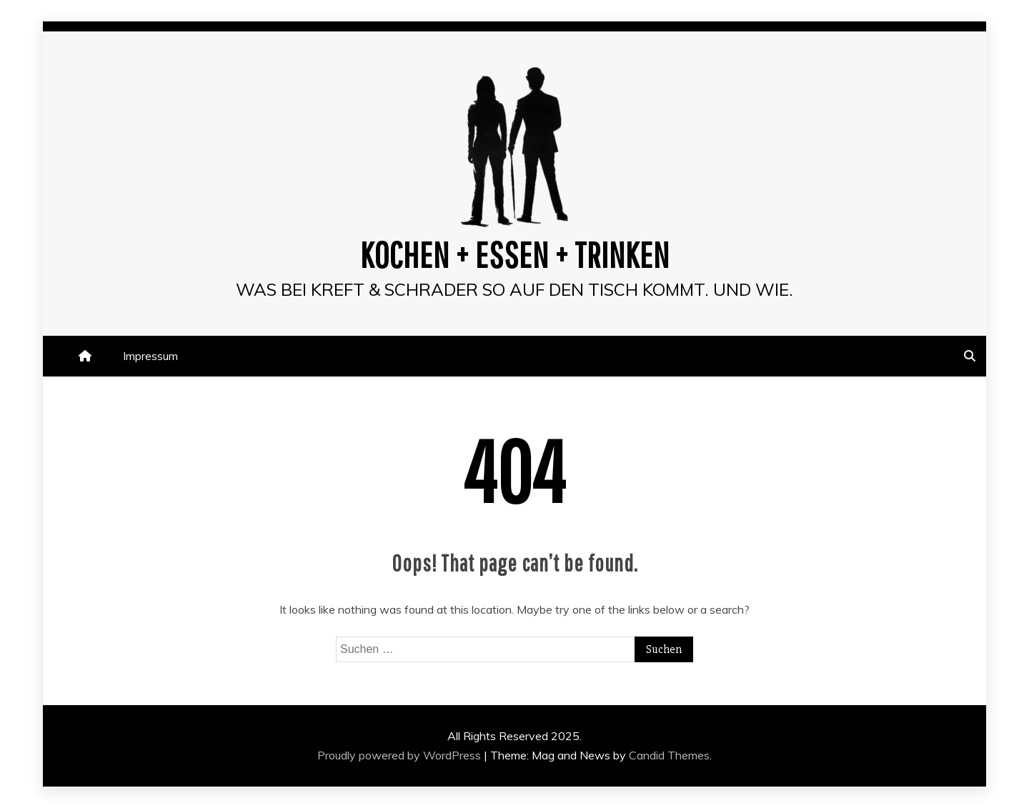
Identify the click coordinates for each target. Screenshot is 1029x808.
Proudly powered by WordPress (400, 755)
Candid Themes (669, 755)
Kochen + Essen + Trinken (515, 254)
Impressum (150, 356)
